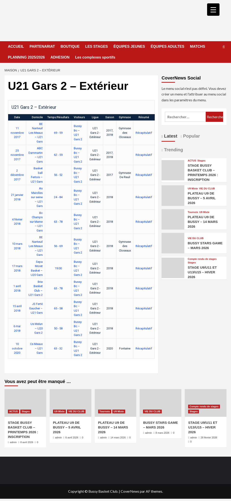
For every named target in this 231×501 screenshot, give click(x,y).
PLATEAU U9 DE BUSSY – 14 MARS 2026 (203, 221)
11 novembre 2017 (17, 133)
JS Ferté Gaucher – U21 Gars (36, 308)
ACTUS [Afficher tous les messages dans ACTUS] (192, 160)
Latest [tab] (170, 136)
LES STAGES (96, 46)
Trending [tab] (173, 149)
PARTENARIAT (42, 46)
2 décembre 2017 (17, 175)
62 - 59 (58, 154)
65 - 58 (58, 308)
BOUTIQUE (69, 46)
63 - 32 (58, 348)
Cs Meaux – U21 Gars (36, 348)
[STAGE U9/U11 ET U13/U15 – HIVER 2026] (173, 267)
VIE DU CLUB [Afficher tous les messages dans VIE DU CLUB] (207, 188)
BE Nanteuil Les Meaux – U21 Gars (36, 132)
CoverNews (130, 491)
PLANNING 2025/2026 (26, 57)
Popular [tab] (191, 136)
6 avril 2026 (71, 437)
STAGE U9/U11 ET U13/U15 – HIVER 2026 (202, 272)
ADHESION (60, 57)
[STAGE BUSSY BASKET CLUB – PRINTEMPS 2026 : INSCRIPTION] (173, 170)
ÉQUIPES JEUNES (129, 46)
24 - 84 (58, 197)
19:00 (58, 268)
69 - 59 (58, 132)
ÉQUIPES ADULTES (167, 46)
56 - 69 (58, 246)
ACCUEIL (16, 46)
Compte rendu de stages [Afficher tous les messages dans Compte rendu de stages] (202, 259)
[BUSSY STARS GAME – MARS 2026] (173, 242)
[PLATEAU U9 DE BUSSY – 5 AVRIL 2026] (173, 195)
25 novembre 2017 (17, 155)
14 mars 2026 (118, 437)
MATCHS (197, 46)
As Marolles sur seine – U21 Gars (37, 197)
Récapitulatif (144, 132)
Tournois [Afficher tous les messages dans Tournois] (193, 212)
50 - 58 (58, 328)
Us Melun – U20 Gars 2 (36, 328)
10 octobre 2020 (17, 348)
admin (13, 442)
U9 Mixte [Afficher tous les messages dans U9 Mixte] (193, 188)
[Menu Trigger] (213, 9)
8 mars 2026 (162, 432)
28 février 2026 (209, 437)
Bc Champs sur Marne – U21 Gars (36, 221)
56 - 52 (58, 175)
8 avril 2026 (26, 442)
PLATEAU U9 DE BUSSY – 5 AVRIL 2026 (202, 198)
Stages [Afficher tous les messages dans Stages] (201, 160)
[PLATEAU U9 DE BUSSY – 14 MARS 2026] (173, 219)
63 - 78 (58, 221)
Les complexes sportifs (95, 57)
